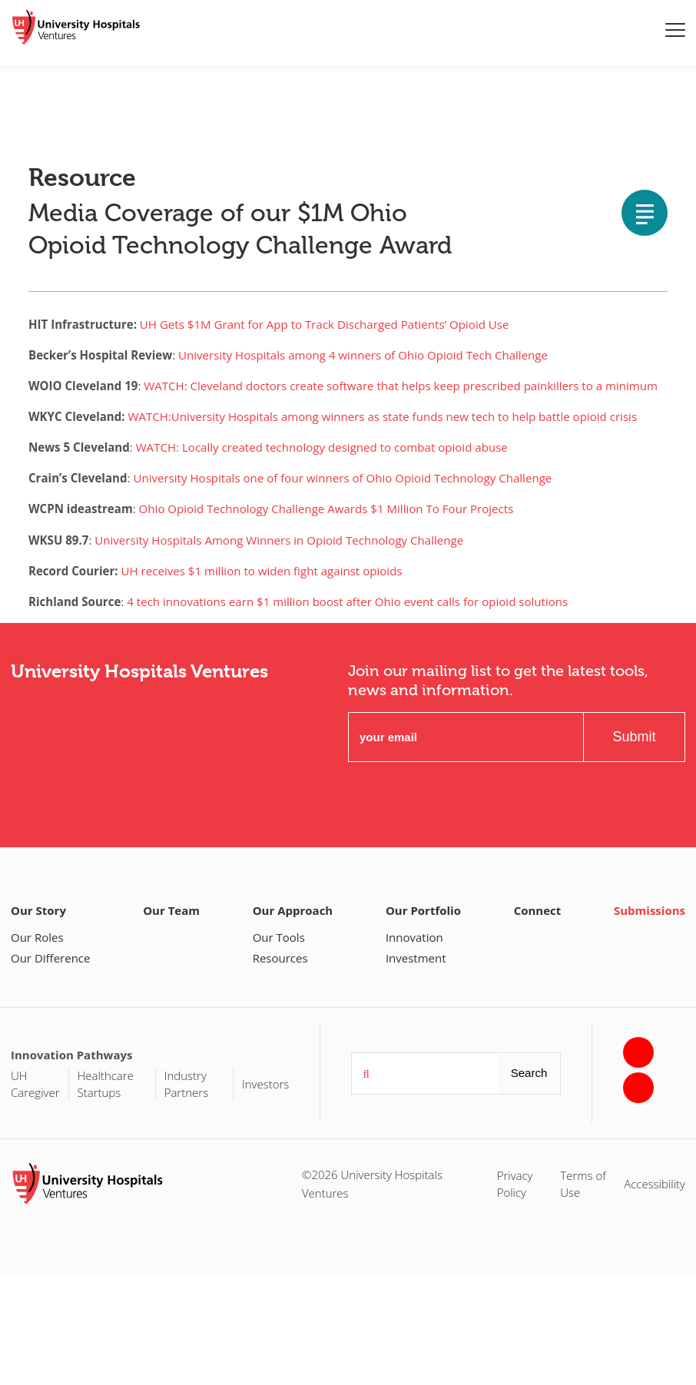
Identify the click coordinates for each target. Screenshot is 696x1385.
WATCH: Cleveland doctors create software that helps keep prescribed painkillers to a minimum (401, 385)
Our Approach (293, 910)
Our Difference (50, 958)
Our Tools (279, 937)
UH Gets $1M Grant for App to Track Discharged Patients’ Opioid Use (324, 324)
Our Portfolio (423, 910)
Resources (280, 958)
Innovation (414, 937)
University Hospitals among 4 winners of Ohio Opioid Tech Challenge (363, 355)
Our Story (38, 910)
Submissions (649, 910)
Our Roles (37, 937)
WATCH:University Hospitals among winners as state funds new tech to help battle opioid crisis (383, 416)
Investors (265, 1084)
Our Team (171, 910)
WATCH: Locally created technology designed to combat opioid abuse (322, 447)
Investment (416, 958)
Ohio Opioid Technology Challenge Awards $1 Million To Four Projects (326, 508)
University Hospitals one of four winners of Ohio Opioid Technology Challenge (342, 477)
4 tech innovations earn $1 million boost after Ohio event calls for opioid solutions (347, 601)
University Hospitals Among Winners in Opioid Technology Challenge (278, 540)
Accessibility (654, 1183)
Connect (538, 910)
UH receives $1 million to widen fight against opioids (262, 570)
